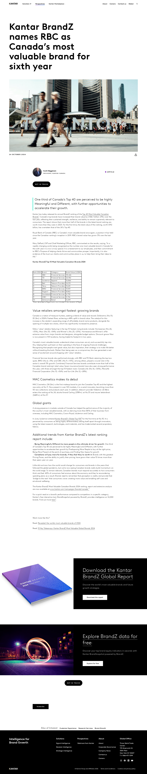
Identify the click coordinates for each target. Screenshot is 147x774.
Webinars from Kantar (85, 743)
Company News (104, 751)
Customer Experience (68, 728)
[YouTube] (128, 761)
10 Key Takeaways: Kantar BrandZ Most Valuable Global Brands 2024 (66, 528)
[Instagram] (121, 761)
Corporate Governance (107, 747)
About (104, 4)
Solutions (25, 4)
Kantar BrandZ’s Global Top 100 (68, 419)
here (53, 500)
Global (131, 4)
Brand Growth (100, 728)
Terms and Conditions (108, 769)
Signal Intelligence (63, 743)
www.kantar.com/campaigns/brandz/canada (69, 489)
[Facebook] (125, 761)
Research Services (86, 728)
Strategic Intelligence (64, 751)
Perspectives (40, 4)
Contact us (122, 4)
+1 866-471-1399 (127, 755)
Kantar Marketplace (56, 4)
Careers (112, 4)
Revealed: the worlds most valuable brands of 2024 (59, 523)
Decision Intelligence (64, 747)
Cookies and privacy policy (126, 769)
